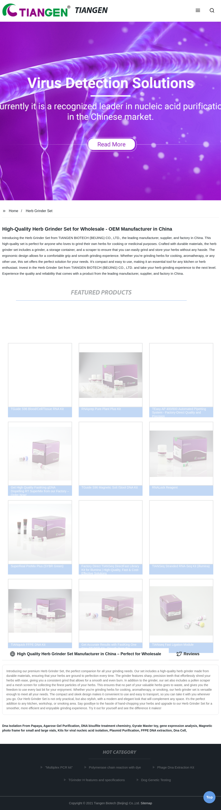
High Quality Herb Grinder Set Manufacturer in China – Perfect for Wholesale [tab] (85, 654)
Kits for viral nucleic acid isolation (83, 730)
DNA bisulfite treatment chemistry (105, 726)
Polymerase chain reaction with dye (116, 767)
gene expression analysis (178, 726)
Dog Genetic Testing (157, 780)
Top (209, 797)
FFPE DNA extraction (156, 730)
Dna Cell (180, 730)
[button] (197, 11)
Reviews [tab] (187, 654)
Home (13, 211)
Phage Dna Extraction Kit (176, 767)
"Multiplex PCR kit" (60, 767)
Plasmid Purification (124, 730)
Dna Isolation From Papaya (22, 726)
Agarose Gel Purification (61, 726)
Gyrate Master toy (145, 726)
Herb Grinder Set (39, 211)
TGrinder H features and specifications (97, 780)
